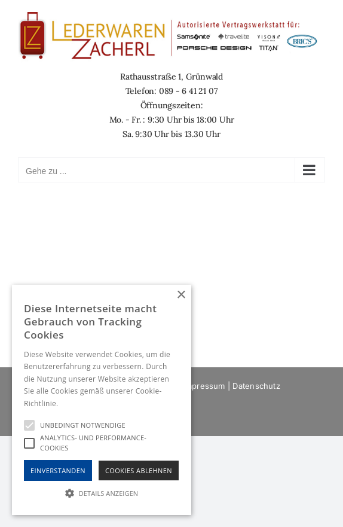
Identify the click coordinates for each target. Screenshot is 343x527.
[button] (101, 493)
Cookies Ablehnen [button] (138, 470)
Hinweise (75, 403)
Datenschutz (256, 386)
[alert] (101, 400)
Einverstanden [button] (57, 470)
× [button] (180, 295)
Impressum (204, 386)
